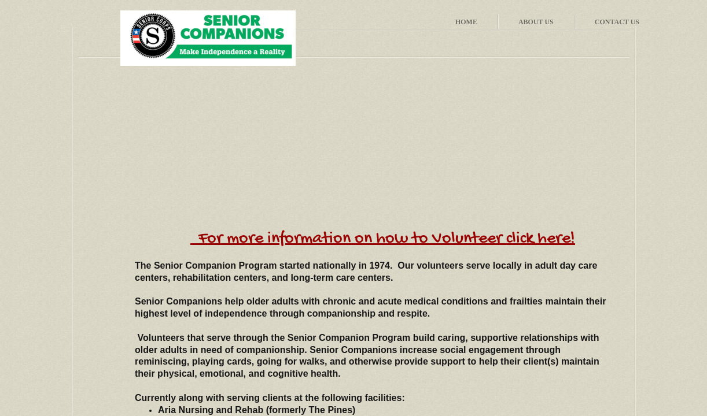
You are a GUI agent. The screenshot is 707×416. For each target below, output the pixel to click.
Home (466, 22)
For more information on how (305, 239)
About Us (536, 22)
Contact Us (617, 22)
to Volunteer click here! (493, 239)
